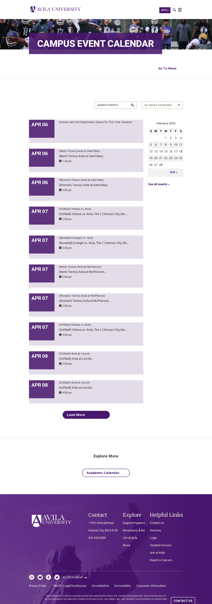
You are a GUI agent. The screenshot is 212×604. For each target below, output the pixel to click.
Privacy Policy (38, 586)
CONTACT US (183, 601)
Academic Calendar (103, 473)
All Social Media (75, 577)
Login (153, 538)
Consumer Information (151, 586)
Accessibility (122, 586)
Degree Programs (134, 523)
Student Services (161, 545)
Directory (155, 530)
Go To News (167, 68)
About (126, 545)
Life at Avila (130, 538)
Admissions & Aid (134, 530)
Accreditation (100, 586)
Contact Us (157, 523)
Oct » (173, 172)
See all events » (158, 184)
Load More (81, 414)
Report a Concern (161, 560)
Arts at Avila (157, 553)
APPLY (165, 10)
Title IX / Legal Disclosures (69, 586)
